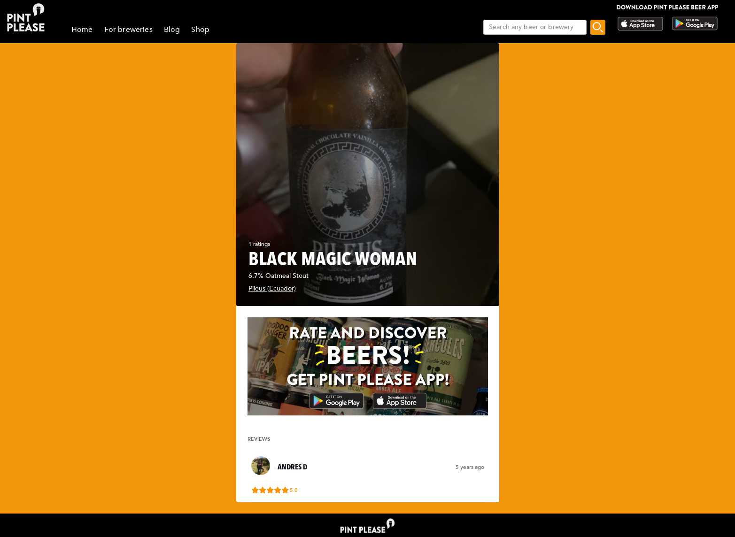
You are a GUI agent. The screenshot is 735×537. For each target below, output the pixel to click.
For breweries (128, 29)
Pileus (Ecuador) (272, 288)
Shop (200, 29)
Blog (172, 29)
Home (82, 29)
